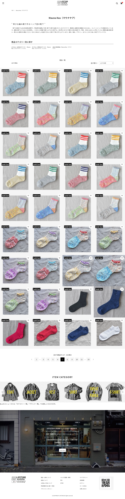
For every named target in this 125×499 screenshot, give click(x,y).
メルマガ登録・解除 (65, 477)
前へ (32, 359)
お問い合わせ (83, 489)
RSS (61, 480)
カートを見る (83, 486)
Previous (2, 392)
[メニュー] (3, 3)
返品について (44, 480)
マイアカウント (84, 477)
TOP (12, 10)
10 (77, 359)
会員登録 (82, 480)
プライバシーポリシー (46, 489)
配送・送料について (46, 477)
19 (88, 359)
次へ (93, 359)
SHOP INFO (62, 450)
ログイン (82, 483)
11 (82, 359)
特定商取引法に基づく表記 (47, 486)
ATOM (61, 483)
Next (122, 392)
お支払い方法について (46, 483)
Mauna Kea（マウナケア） (22, 10)
